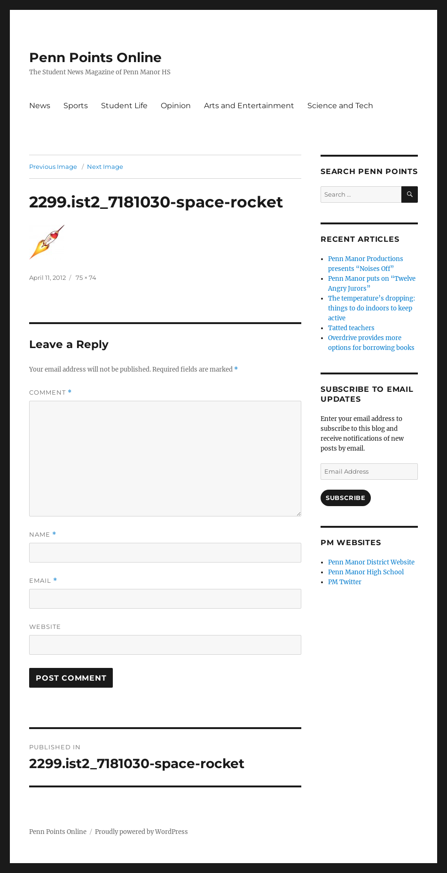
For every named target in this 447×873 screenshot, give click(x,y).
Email (43, 581)
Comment (50, 393)
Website (45, 626)
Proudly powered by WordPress (141, 832)
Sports (75, 105)
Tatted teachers (351, 328)
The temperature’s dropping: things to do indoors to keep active (371, 308)
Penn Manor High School (366, 572)
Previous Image (53, 166)
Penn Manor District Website (371, 562)
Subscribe (345, 497)
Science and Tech (340, 105)
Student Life (124, 105)
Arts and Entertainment (249, 105)
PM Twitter (344, 582)
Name (42, 535)
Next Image (105, 166)
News (39, 105)
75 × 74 (86, 277)
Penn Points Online (95, 57)
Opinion (176, 105)
